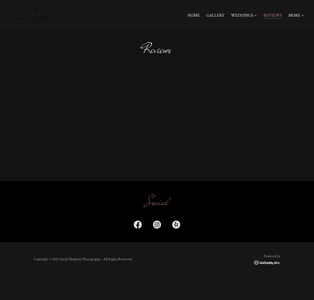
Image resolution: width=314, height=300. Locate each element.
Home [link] (194, 15)
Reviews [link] (273, 15)
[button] (244, 15)
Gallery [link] (215, 15)
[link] (31, 14)
